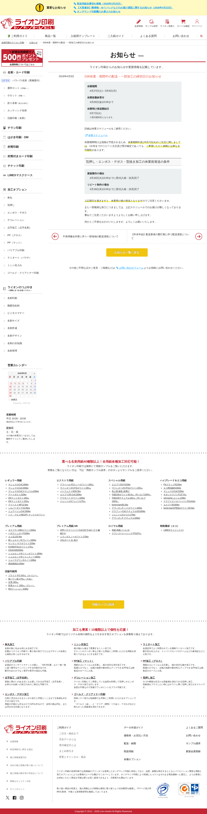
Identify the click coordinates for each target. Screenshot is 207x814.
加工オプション (17, 189)
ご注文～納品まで (68, 733)
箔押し (11, 205)
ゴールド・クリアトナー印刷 (23, 272)
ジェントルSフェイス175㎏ (73, 501)
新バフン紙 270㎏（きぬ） (20, 579)
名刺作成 (12, 328)
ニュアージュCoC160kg (19, 511)
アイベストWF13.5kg (18, 505)
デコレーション (15, 220)
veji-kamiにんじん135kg (175, 498)
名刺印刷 (12, 298)
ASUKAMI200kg (15, 550)
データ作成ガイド (133, 727)
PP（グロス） (15, 235)
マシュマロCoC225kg (174, 491)
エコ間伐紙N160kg (172, 488)
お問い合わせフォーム (131, 268)
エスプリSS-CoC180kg (71, 494)
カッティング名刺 (17, 110)
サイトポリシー (17, 789)
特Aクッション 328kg (18, 589)
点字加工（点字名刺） (19, 227)
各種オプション (132, 759)
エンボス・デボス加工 (17, 694)
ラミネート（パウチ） (19, 257)
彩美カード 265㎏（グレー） (21, 585)
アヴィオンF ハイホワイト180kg (127, 508)
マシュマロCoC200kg (18, 488)
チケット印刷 (16, 165)
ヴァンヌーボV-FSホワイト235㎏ (127, 488)
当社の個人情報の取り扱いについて (26, 765)
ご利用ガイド (18, 36)
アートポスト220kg (17, 494)
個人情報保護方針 (18, 757)
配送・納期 (130, 743)
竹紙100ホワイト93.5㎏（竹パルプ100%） (131, 494)
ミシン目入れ (14, 265)
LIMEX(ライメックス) (174, 530)
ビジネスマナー (15, 313)
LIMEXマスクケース (20, 175)
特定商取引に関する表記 (21, 749)
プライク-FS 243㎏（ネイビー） (23, 575)
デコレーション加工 (85, 677)
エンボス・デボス (17, 212)
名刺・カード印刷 (19, 72)
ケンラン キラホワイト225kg (21, 543)
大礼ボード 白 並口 (69, 540)
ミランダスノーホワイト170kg (74, 536)
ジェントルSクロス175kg (123, 515)
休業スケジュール (98, 135)
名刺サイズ (13, 320)
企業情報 (14, 741)
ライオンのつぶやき (20, 288)
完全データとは (67, 739)
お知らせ (33, 42)
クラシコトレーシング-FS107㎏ (126, 533)
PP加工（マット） (84, 661)
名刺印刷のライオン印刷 (12, 42)
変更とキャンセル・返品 (72, 756)
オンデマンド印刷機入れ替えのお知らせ (98, 11)
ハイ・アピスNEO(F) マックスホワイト (26, 515)
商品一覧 (50, 36)
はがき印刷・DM (18, 137)
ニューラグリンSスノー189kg (22, 560)
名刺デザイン (14, 335)
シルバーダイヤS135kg (19, 508)
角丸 (9, 197)
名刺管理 (12, 350)
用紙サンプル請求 (103, 604)
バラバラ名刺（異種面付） (26, 80)
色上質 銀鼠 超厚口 (121, 491)
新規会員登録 (193, 751)
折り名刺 (18, 103)
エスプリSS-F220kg (121, 484)
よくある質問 (148, 36)
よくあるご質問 (194, 727)
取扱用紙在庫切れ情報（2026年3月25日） (100, 3)
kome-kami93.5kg (120, 505)
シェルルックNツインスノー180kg (24, 557)
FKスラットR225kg (173, 484)
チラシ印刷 (14, 127)
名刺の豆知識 (14, 343)
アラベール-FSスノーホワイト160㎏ (77, 484)
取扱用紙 (129, 751)
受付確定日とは (67, 745)
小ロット (16, 95)
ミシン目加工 (81, 644)
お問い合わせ (181, 36)
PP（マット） (15, 242)
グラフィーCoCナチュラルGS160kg (128, 511)
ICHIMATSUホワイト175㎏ (20, 547)
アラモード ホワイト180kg (72, 498)
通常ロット (18, 88)
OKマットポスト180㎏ (18, 498)
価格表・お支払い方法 (136, 735)
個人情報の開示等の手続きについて (26, 773)
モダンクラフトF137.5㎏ (175, 494)
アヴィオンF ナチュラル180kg (126, 518)
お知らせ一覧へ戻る (127, 252)
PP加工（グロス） (153, 661)
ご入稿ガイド (115, 36)
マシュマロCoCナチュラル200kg (23, 491)
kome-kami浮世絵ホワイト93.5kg (179, 508)
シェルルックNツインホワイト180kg (25, 553)
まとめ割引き (66, 751)
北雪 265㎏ (13, 582)
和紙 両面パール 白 (121, 530)
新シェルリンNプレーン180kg (22, 540)
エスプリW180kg (171, 505)
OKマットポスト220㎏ (18, 501)
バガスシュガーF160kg (19, 533)
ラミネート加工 (151, 644)
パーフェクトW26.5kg (70, 491)
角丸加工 (9, 644)
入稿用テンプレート (83, 36)
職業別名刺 (13, 305)
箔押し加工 (149, 677)
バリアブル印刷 (15, 250)
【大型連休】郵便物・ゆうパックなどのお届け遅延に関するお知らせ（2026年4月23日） (125, 7)
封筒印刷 (13, 146)
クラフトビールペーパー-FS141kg (179, 501)
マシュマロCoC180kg (18, 484)
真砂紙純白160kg (16, 563)
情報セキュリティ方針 (20, 781)
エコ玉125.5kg (15, 536)
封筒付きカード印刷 (20, 156)
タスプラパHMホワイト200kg (22, 530)
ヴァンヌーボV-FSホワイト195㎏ (75, 488)
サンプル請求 (193, 743)
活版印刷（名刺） (17, 118)
